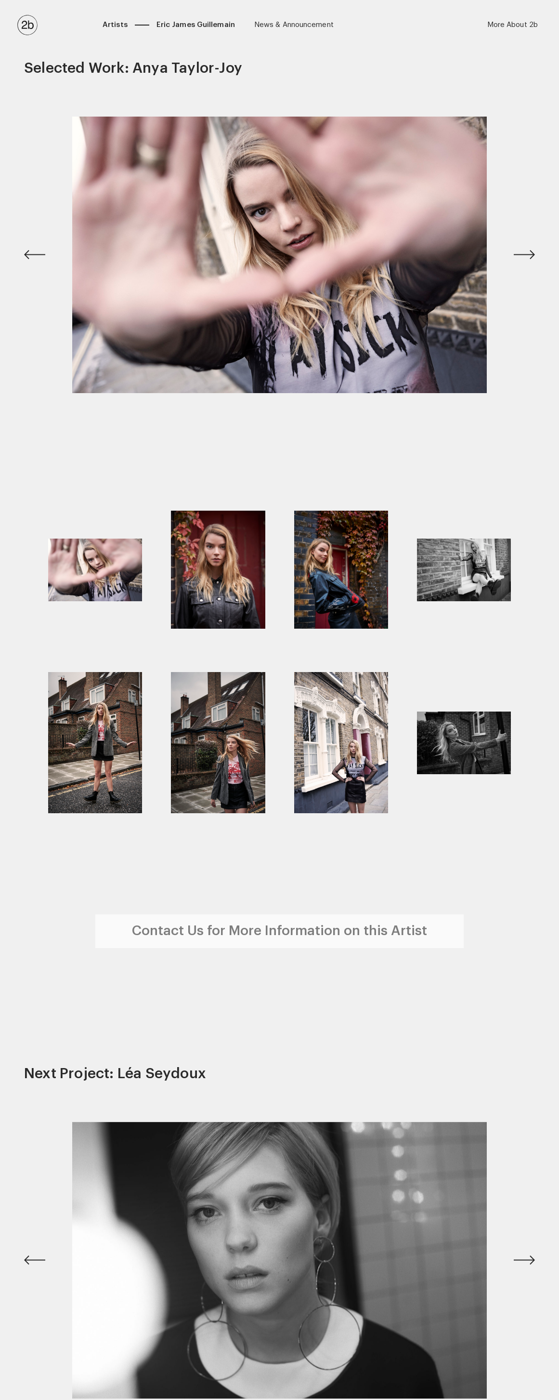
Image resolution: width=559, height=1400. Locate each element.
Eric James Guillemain (195, 24)
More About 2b (512, 24)
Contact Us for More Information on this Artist (279, 931)
